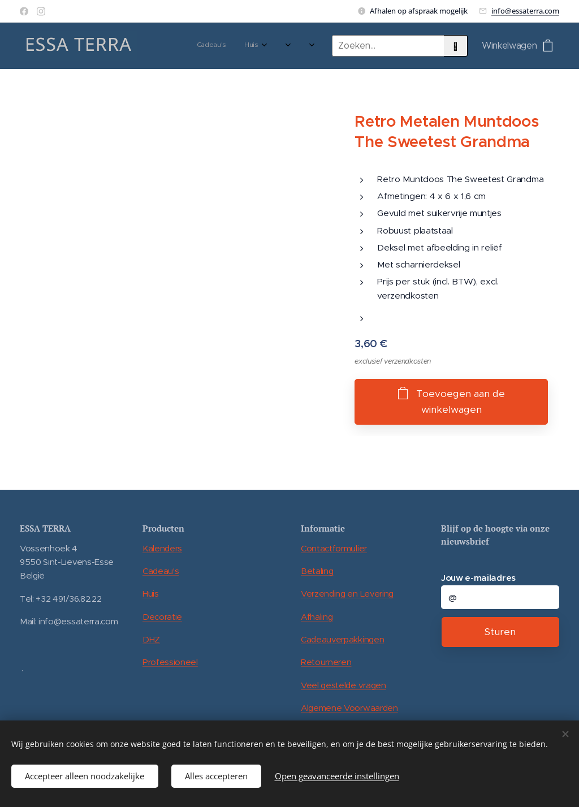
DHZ (151, 639)
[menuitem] (178, 46)
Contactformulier (334, 547)
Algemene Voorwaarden (349, 707)
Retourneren (326, 662)
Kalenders (162, 547)
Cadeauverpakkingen (342, 639)
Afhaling (316, 616)
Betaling (317, 571)
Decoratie (162, 616)
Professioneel (170, 662)
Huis (150, 593)
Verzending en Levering (347, 593)
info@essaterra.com (525, 11)
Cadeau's (160, 571)
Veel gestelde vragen (343, 684)
